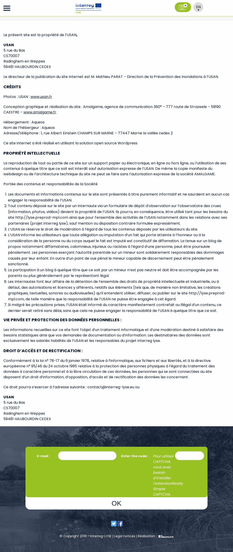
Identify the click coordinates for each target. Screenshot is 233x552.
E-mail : (43, 456)
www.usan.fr (41, 96)
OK (116, 503)
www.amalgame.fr (39, 112)
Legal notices (124, 536)
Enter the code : (135, 456)
